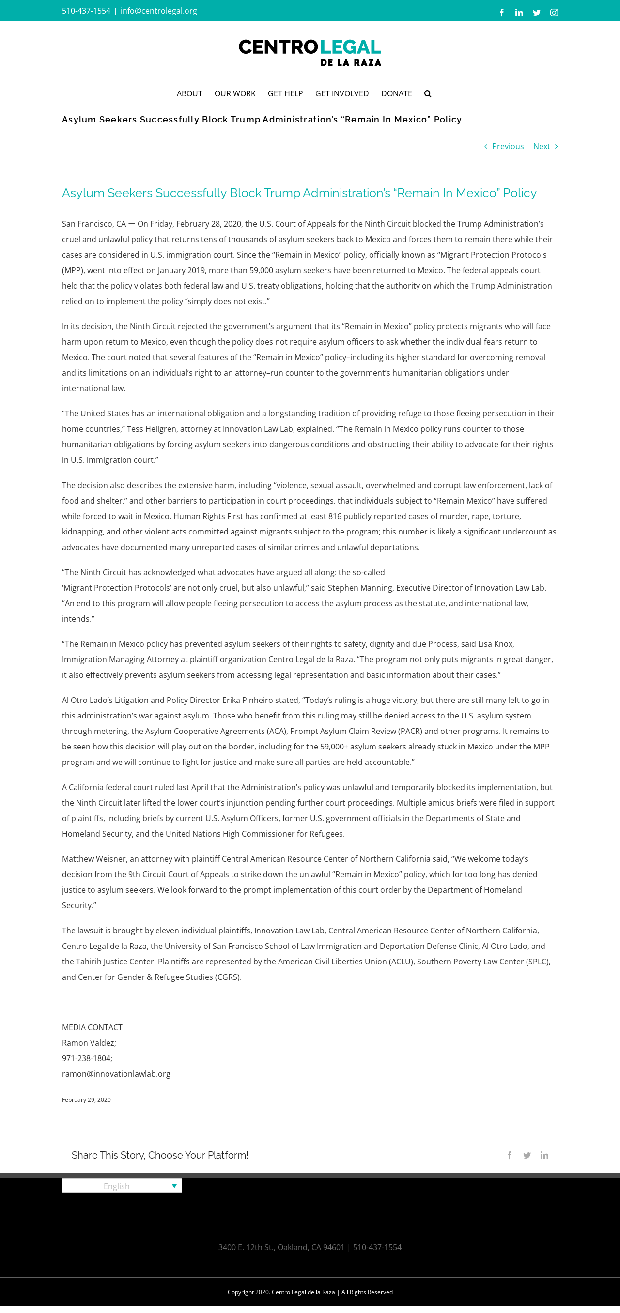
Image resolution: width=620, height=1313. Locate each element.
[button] (428, 92)
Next (541, 146)
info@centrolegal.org (159, 10)
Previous (508, 146)
